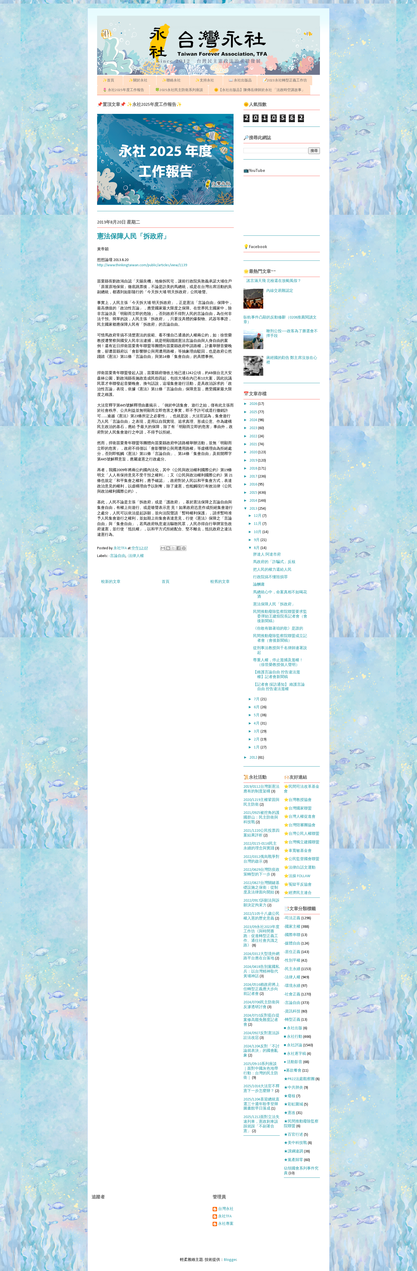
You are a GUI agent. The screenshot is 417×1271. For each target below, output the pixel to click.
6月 (257, 707)
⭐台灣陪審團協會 (300, 825)
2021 (253, 444)
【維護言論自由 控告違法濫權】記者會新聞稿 (276, 674)
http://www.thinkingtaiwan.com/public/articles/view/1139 (142, 265)
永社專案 (226, 1224)
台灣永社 (226, 1209)
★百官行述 (293, 1135)
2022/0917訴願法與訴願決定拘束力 (261, 903)
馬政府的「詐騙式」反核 (274, 562)
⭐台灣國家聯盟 (298, 808)
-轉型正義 (292, 1020)
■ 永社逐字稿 (295, 1054)
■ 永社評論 (293, 1045)
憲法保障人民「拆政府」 (274, 604)
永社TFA (225, 1216)
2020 (253, 452)
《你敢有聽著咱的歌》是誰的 (278, 629)
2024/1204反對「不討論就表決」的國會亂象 (261, 1051)
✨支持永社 (206, 80)
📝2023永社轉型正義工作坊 (285, 80)
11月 (258, 524)
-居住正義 (292, 952)
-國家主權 (292, 927)
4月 (257, 723)
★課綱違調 (293, 1151)
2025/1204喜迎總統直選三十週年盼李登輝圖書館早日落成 (261, 1104)
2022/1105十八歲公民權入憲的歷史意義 (261, 916)
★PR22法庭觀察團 (299, 1079)
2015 (253, 493)
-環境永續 (292, 986)
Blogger (230, 1260)
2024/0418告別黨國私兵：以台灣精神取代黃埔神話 (261, 971)
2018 (253, 468)
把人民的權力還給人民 (272, 570)
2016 (253, 484)
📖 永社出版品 (240, 80)
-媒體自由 (292, 943)
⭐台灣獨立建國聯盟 (301, 842)
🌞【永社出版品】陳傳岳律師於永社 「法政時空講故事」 (259, 90)
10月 (258, 532)
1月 (257, 747)
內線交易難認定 (279, 291)
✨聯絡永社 (173, 80)
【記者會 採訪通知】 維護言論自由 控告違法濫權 (279, 687)
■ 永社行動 (293, 1037)
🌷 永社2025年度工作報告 (123, 90)
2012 (253, 758)
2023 (253, 428)
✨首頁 (110, 80)
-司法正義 (292, 918)
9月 (257, 540)
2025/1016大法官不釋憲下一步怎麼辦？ (261, 1088)
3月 (257, 731)
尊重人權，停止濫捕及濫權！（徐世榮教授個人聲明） (278, 662)
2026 (253, 404)
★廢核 (289, 1096)
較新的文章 (110, 582)
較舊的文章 (220, 582)
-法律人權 (135, 556)
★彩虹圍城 (293, 1104)
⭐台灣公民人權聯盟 (301, 834)
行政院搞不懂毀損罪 (270, 577)
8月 (257, 548)
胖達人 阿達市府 (267, 555)
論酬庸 (259, 585)
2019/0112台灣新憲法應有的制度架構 (261, 789)
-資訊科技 (292, 1011)
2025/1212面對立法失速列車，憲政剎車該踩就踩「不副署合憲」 (261, 1124)
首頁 (165, 582)
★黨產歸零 (293, 1160)
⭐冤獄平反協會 (298, 885)
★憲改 (289, 1113)
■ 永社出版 (293, 1028)
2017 (253, 476)
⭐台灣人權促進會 (300, 817)
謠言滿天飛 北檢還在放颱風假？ (273, 281)
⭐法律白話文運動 (300, 868)
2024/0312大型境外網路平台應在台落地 (261, 956)
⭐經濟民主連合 (298, 893)
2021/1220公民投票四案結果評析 (261, 833)
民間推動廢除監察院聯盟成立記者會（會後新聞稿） (280, 638)
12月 (258, 516)
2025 (253, 412)
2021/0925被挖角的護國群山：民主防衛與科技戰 (261, 817)
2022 (253, 436)
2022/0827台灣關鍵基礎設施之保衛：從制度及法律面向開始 (261, 887)
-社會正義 (292, 994)
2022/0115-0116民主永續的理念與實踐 (260, 846)
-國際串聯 (292, 935)
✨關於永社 (140, 80)
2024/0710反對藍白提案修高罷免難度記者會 (261, 1020)
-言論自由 (117, 556)
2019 (253, 461)
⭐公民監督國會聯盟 (301, 859)
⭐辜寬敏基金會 (298, 851)
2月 (257, 739)
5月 (257, 715)
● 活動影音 (293, 1062)
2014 (253, 501)
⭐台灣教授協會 (298, 800)
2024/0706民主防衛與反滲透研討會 (261, 1004)
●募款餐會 (292, 1071)
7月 (257, 699)
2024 (253, 420)
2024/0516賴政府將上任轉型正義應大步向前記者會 (261, 989)
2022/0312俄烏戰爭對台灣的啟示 (261, 859)
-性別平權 (292, 961)
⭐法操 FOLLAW (297, 876)
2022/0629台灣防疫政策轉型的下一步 (261, 872)
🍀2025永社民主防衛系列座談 (179, 90)
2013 (253, 509)
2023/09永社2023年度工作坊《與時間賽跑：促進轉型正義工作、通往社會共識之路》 (261, 936)
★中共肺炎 (293, 1088)
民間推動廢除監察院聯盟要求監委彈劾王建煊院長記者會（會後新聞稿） (280, 616)
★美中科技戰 (295, 1143)
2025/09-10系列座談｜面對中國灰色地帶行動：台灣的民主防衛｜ (260, 1071)
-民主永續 (292, 969)
